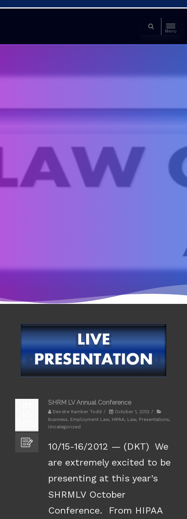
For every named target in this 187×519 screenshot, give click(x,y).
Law (131, 419)
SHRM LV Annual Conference (89, 402)
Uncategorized (64, 426)
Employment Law (89, 419)
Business (58, 419)
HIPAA (118, 419)
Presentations (154, 419)
